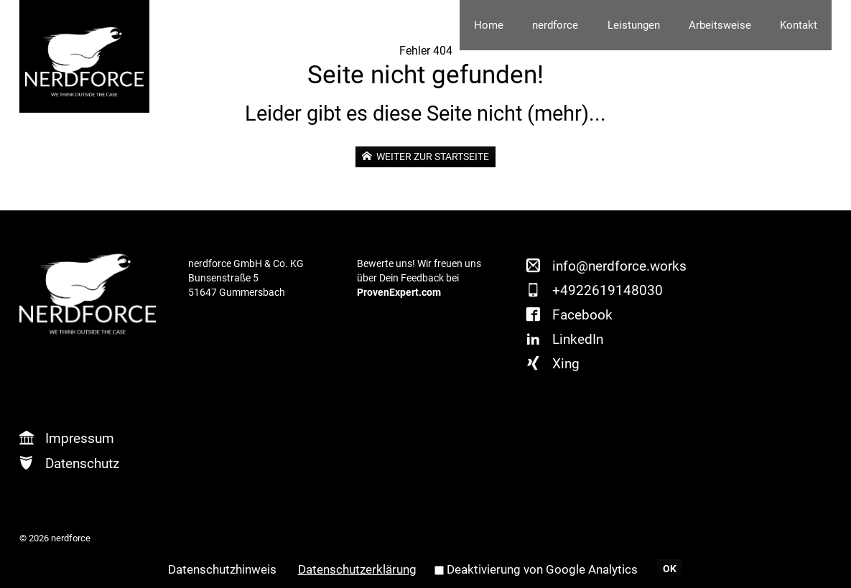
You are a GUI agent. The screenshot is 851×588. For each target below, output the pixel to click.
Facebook (582, 315)
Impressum (79, 438)
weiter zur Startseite (431, 156)
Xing (566, 363)
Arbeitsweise (720, 25)
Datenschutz (82, 463)
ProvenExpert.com (399, 292)
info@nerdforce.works (619, 266)
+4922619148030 (607, 290)
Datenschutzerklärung (357, 569)
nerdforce (555, 25)
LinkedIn (577, 339)
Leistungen (634, 25)
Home (488, 25)
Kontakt (798, 25)
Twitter (706, 286)
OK (669, 569)
